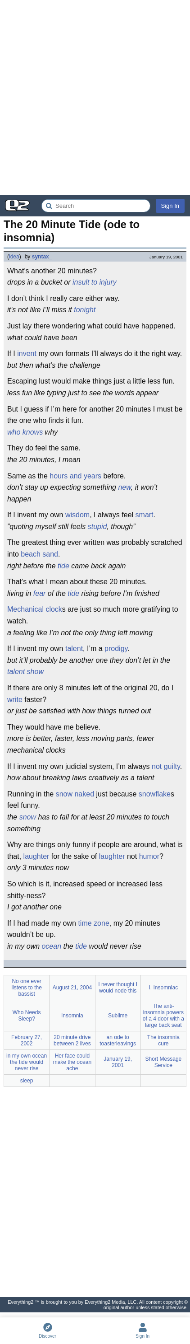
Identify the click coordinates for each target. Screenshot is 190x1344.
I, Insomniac (163, 987)
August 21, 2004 (72, 987)
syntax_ (42, 256)
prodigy (115, 648)
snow (64, 794)
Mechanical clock (34, 609)
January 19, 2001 (118, 1062)
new (124, 487)
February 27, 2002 (26, 1040)
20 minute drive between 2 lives (72, 1040)
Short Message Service (163, 1062)
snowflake (155, 794)
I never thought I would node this (117, 987)
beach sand (39, 554)
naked (84, 794)
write (15, 699)
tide (63, 566)
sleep (26, 1080)
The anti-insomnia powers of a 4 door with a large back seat (163, 1015)
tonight (84, 310)
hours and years (75, 476)
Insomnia (72, 1015)
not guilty (166, 766)
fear (39, 593)
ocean (51, 946)
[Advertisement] (95, 97)
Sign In (170, 205)
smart (145, 515)
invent (26, 353)
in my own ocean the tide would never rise (26, 1062)
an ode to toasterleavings (118, 1040)
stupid (97, 526)
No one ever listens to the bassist (26, 987)
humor (149, 856)
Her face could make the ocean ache (72, 1062)
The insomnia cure (163, 1040)
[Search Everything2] (95, 205)
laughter (36, 856)
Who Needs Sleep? (27, 1015)
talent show (25, 671)
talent (74, 648)
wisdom (77, 515)
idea (14, 256)
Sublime (117, 1015)
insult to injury (94, 282)
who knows (25, 432)
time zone (93, 923)
